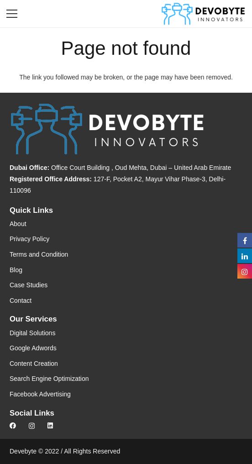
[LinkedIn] (50, 425)
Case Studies (28, 285)
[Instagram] (32, 425)
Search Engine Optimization (49, 378)
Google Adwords (33, 348)
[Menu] (11, 13)
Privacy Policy (29, 239)
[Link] (203, 13)
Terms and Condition (39, 254)
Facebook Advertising (40, 394)
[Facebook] (13, 425)
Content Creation (34, 363)
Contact (20, 300)
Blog (16, 270)
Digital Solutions (32, 333)
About (18, 223)
